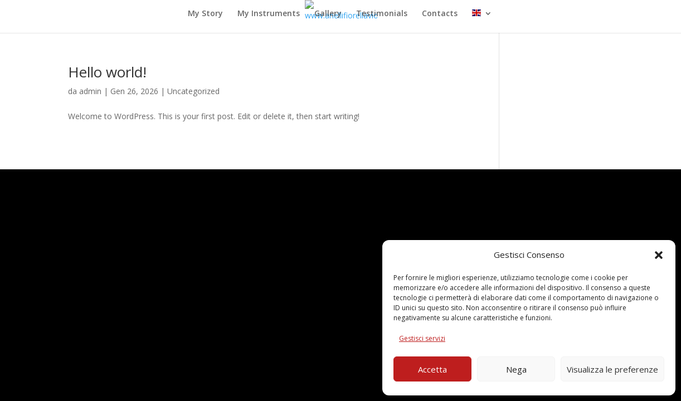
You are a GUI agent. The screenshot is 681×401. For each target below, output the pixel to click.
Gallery (328, 13)
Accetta (432, 369)
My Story (205, 13)
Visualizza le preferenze (612, 369)
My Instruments (268, 13)
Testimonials (381, 13)
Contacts (440, 13)
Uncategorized (193, 91)
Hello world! (107, 72)
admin (90, 91)
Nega (516, 369)
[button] (658, 255)
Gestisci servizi (422, 338)
